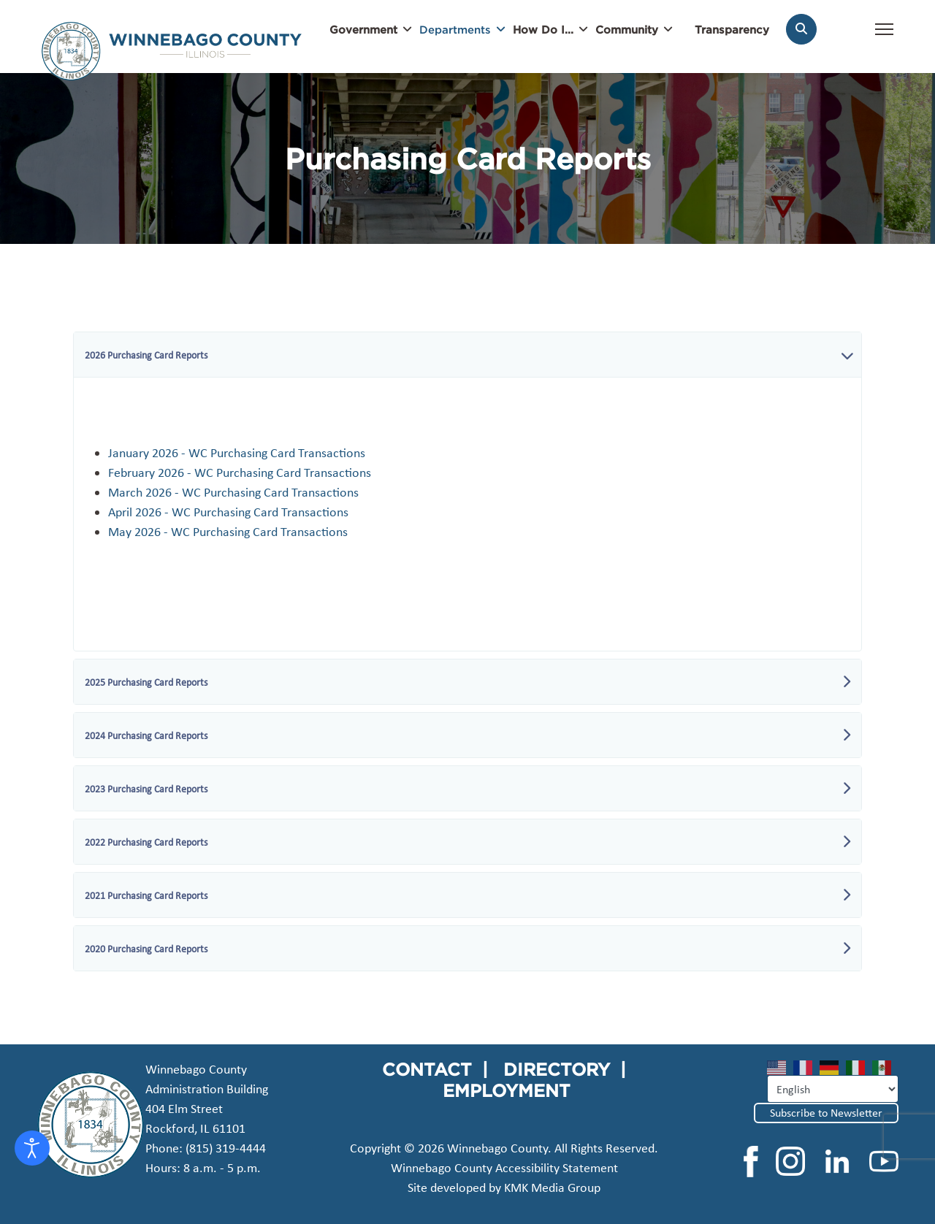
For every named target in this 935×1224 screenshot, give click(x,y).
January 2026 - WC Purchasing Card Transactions (236, 453)
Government (363, 29)
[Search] (801, 29)
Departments (455, 29)
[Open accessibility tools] (32, 1148)
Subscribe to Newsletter (826, 1113)
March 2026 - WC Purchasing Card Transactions (233, 492)
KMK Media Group (552, 1187)
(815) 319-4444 (226, 1148)
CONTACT (427, 1069)
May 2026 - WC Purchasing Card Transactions (228, 532)
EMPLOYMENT (506, 1090)
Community (626, 29)
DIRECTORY (556, 1069)
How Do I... (543, 29)
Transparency (732, 29)
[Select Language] (832, 1089)
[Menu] (884, 36)
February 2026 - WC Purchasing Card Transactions (239, 472)
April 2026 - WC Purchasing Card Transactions (228, 512)
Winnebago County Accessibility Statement (504, 1168)
